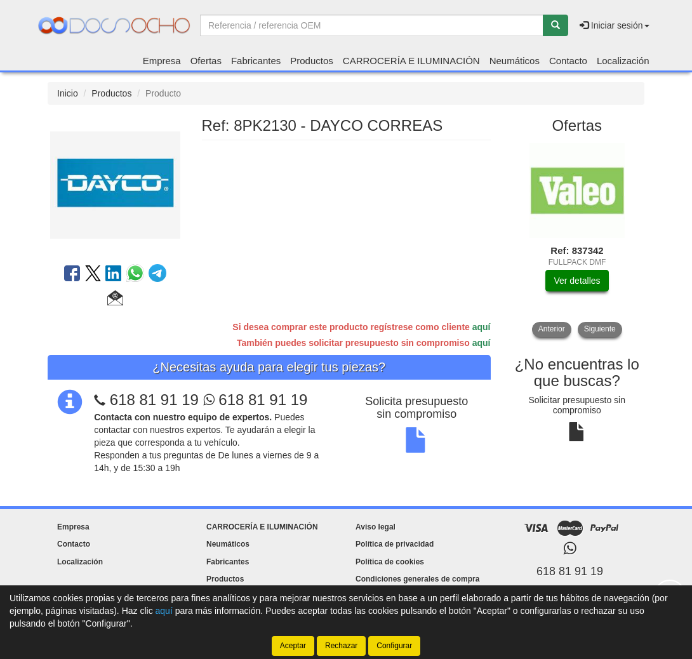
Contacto (568, 60)
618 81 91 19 (154, 399)
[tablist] (577, 240)
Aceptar (293, 645)
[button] (115, 300)
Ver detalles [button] (577, 281)
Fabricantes (256, 60)
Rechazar (341, 645)
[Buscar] (555, 25)
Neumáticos (514, 60)
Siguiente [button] (600, 328)
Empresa (162, 60)
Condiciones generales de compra (417, 579)
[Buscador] (371, 25)
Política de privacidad (395, 544)
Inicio (67, 93)
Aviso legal (376, 527)
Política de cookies (390, 561)
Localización (623, 60)
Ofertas (206, 60)
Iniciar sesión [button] (614, 25)
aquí (481, 327)
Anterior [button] (551, 328)
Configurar (394, 645)
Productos (311, 60)
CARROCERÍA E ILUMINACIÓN (411, 60)
